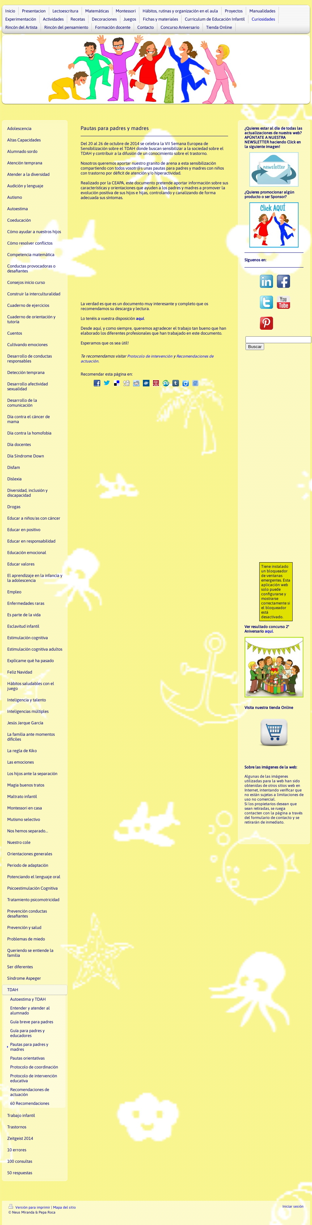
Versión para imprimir (30, 1207)
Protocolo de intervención (149, 356)
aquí (140, 318)
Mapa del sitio (64, 1207)
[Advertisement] (274, 459)
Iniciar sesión (293, 1206)
